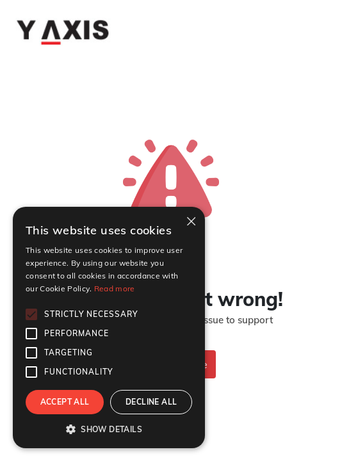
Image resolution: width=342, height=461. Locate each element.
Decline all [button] (151, 402)
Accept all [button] (65, 402)
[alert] (109, 327)
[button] (109, 429)
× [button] (190, 220)
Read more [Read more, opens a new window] (114, 288)
